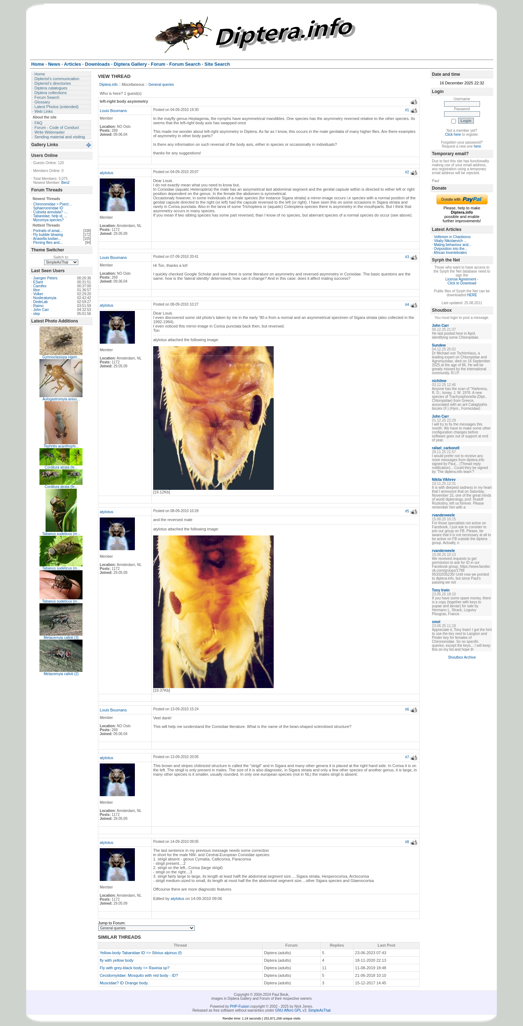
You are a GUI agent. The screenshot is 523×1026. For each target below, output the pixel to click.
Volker (38, 294)
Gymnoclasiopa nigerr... (61, 357)
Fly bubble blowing (48, 235)
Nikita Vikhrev (444, 480)
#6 (407, 709)
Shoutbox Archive (462, 657)
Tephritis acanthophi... (61, 446)
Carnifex (39, 286)
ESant (38, 282)
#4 (407, 305)
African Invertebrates (450, 253)
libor (36, 290)
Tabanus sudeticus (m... (61, 534)
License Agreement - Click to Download (462, 281)
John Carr (41, 310)
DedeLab (40, 302)
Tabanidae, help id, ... (50, 216)
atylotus (106, 173)
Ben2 (65, 183)
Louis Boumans (113, 110)
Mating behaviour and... (453, 245)
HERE (472, 295)
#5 (407, 511)
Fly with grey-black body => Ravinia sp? (134, 968)
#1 (407, 110)
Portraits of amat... (47, 231)
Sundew (439, 345)
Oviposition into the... (450, 249)
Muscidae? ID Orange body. (124, 983)
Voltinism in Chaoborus (452, 237)
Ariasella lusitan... (47, 239)
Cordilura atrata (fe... (61, 467)
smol (436, 622)
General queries (161, 85)
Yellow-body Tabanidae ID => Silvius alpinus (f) (141, 953)
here (477, 146)
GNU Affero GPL (288, 1010)
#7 (407, 757)
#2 (407, 172)
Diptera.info (108, 85)
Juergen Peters (45, 278)
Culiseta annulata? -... (50, 212)
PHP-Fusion (239, 1006)
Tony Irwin (440, 590)
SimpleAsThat (319, 1010)
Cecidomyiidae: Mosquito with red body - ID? (139, 975)
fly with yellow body (116, 960)
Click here (453, 134)
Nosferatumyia (44, 298)
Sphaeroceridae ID (48, 208)
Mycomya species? (48, 220)
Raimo (38, 306)
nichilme (439, 381)
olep (36, 314)
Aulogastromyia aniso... (61, 399)
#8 (407, 842)
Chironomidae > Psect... (52, 204)
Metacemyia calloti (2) (61, 674)
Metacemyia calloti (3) (61, 638)
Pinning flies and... (47, 243)
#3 (407, 257)
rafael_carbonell (446, 448)
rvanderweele (443, 515)
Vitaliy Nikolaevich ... (450, 241)
